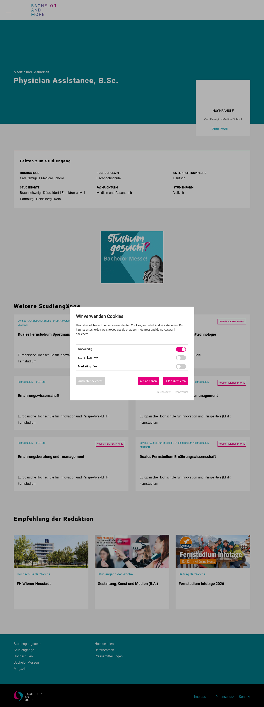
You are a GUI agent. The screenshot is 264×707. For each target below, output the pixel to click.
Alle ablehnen (148, 381)
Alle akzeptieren (176, 381)
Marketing (88, 366)
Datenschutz (163, 392)
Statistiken (88, 358)
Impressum (181, 392)
